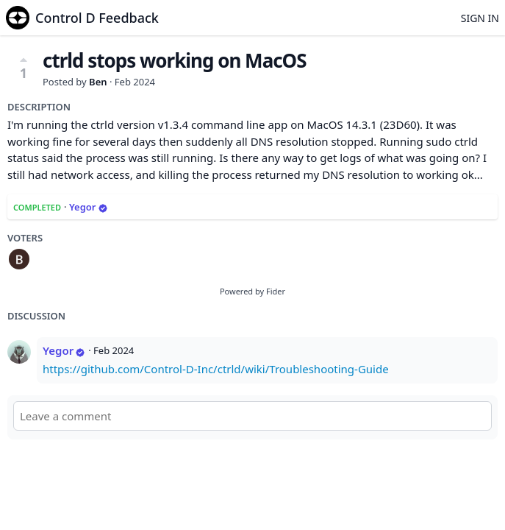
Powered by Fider (252, 291)
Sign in (480, 18)
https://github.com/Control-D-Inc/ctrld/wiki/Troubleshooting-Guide (216, 368)
